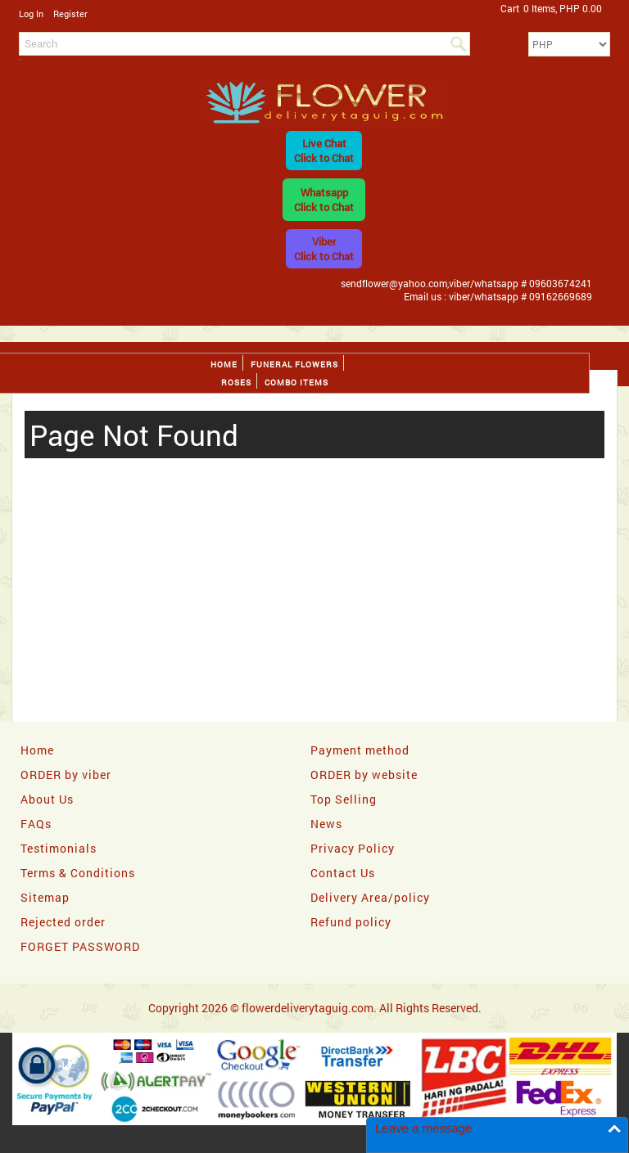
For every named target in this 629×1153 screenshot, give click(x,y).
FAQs (36, 823)
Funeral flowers (294, 364)
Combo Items (296, 382)
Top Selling (343, 799)
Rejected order (63, 922)
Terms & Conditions (77, 873)
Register (70, 13)
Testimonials (58, 848)
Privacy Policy (352, 848)
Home (224, 364)
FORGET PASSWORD (80, 946)
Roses (236, 382)
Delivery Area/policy (370, 897)
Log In (31, 13)
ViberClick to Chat (324, 248)
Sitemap (45, 897)
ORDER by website (364, 774)
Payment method (360, 750)
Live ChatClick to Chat (324, 150)
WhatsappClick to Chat (324, 199)
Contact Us (342, 873)
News (326, 823)
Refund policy (350, 922)
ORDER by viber (65, 774)
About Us (47, 799)
